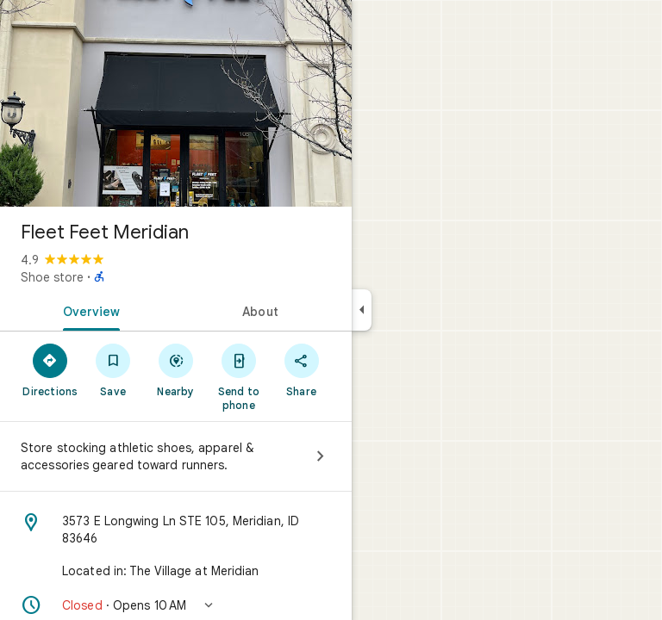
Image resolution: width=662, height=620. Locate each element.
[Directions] (50, 369)
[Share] (301, 369)
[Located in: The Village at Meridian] (176, 571)
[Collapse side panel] (362, 310)
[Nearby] (176, 369)
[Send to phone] (238, 376)
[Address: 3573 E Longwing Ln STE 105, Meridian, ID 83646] (176, 529)
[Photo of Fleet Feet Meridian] (176, 103)
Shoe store (52, 277)
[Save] (113, 369)
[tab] (87, 310)
